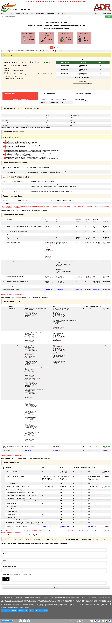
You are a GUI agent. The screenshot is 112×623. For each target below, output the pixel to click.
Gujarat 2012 (11, 51)
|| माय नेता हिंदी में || (61, 13)
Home (2, 13)
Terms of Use (39, 610)
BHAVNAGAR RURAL (31, 51)
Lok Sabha (10, 13)
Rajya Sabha (29, 13)
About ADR (98, 13)
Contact (31, 610)
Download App (74, 621)
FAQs (45, 610)
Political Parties (40, 13)
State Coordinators (23, 610)
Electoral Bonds (50, 13)
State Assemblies (19, 13)
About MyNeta (107, 13)
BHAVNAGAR (20, 51)
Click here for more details (83, 77)
